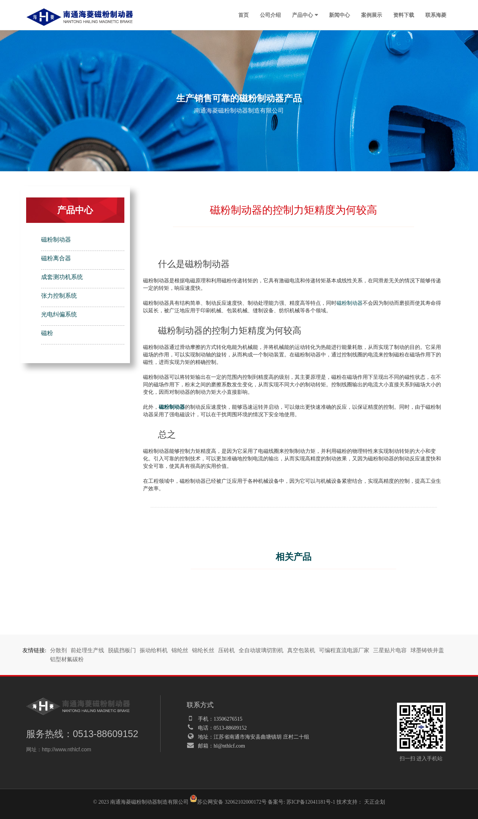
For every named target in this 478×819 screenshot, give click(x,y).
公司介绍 (270, 15)
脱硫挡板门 (122, 650)
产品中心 (302, 15)
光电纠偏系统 (59, 314)
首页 (243, 15)
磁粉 (47, 333)
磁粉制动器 (56, 239)
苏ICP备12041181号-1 (310, 802)
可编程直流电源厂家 (344, 650)
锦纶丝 (179, 650)
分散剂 (58, 650)
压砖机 (226, 650)
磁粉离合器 (56, 258)
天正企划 (374, 802)
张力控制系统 (59, 295)
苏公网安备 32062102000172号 (228, 800)
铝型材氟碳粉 (67, 659)
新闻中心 (339, 15)
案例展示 (371, 15)
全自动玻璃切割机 (261, 650)
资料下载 (403, 15)
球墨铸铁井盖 (427, 650)
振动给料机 (154, 650)
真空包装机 (301, 650)
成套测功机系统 (62, 277)
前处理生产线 (87, 650)
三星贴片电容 (390, 650)
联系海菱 (435, 15)
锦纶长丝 (203, 650)
